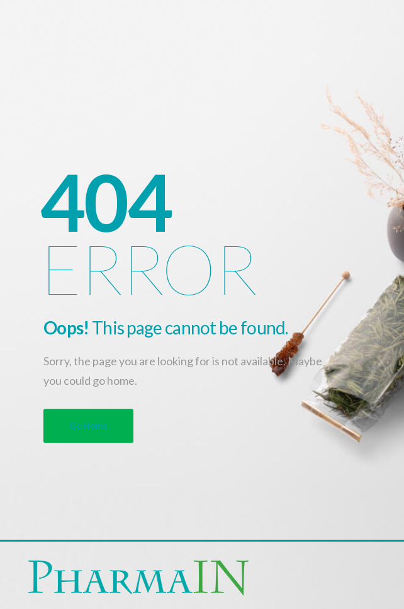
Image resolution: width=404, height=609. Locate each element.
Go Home (88, 425)
